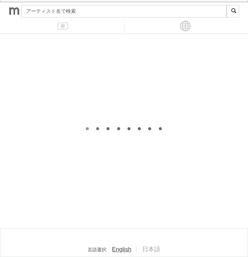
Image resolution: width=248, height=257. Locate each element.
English (121, 249)
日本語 (151, 249)
